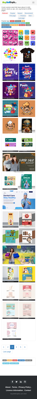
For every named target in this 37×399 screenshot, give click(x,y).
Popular (12, 13)
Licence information (14, 390)
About (7, 387)
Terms (14, 387)
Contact (27, 390)
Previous (22, 16)
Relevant (5, 13)
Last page (21, 18)
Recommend (29, 13)
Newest (20, 13)
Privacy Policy (25, 387)
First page (13, 16)
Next (31, 16)
